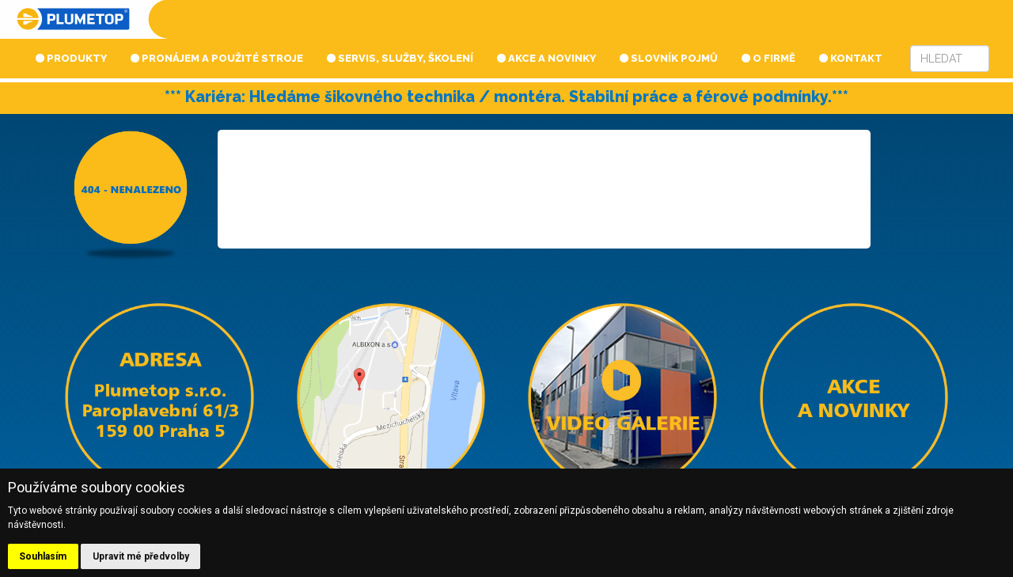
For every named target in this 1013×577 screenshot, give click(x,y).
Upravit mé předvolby (141, 556)
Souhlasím (42, 556)
